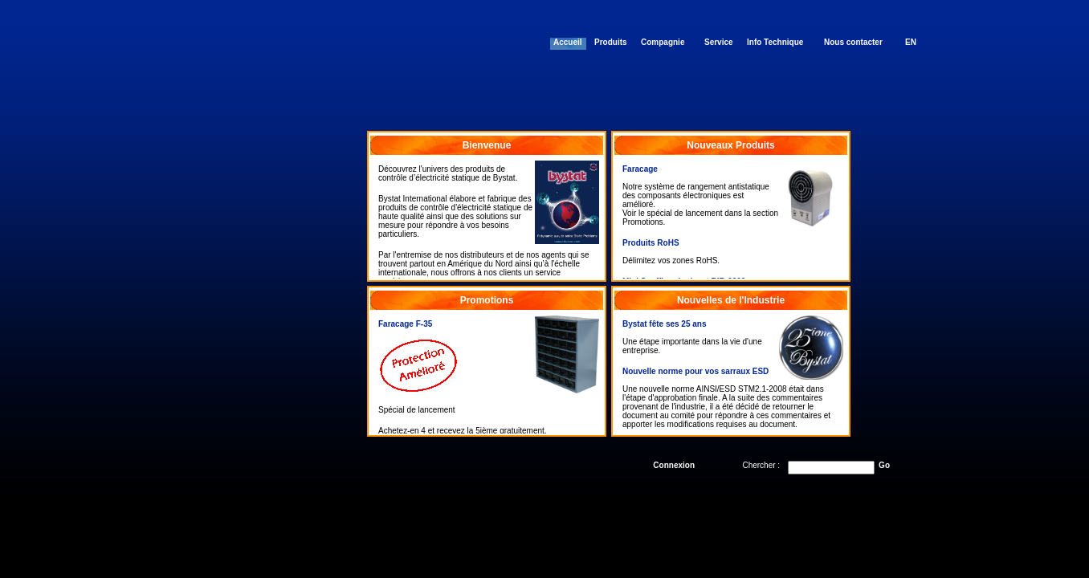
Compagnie (662, 42)
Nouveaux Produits (730, 145)
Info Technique (775, 42)
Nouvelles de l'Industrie (731, 300)
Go (884, 465)
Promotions (487, 300)
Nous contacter (853, 42)
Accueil (567, 42)
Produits (610, 42)
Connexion (674, 465)
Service (718, 42)
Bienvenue (487, 145)
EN (910, 42)
